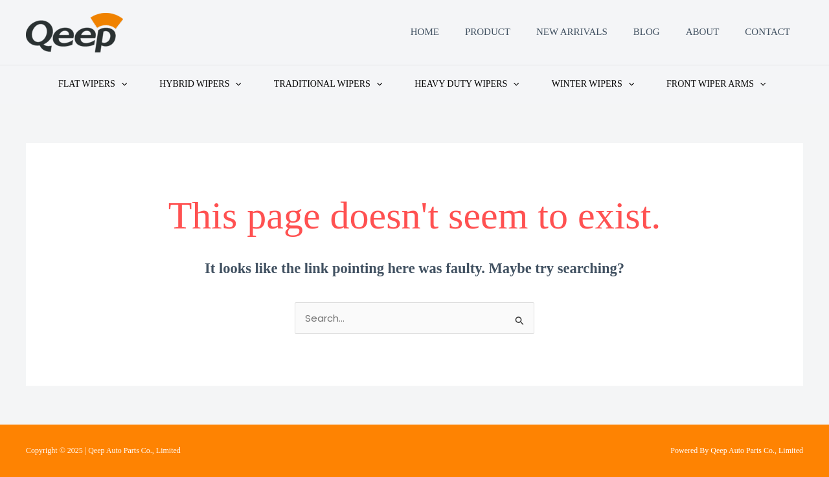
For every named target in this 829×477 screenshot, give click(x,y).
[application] (121, 84)
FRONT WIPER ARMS (716, 84)
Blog (646, 32)
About (703, 32)
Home (425, 32)
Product (487, 32)
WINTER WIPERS (593, 84)
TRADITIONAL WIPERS (328, 84)
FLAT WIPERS (92, 84)
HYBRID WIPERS (200, 84)
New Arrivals (572, 32)
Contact (767, 32)
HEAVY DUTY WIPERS (466, 84)
